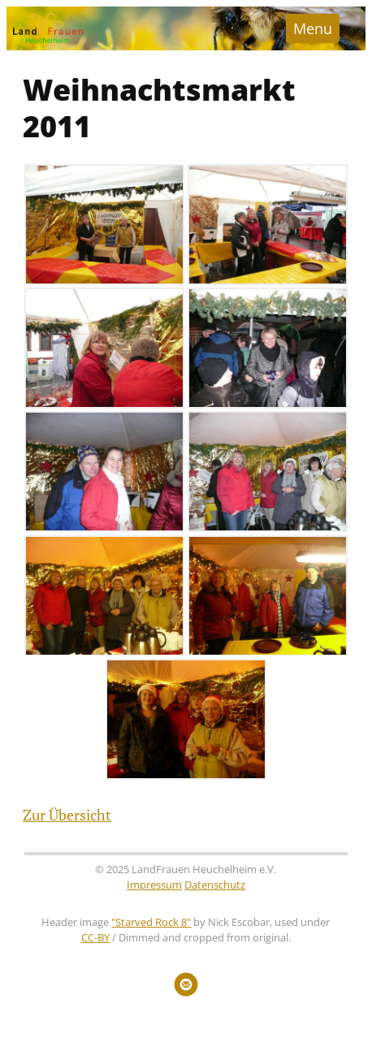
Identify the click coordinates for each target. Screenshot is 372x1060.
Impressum (154, 885)
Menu (312, 28)
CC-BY (95, 938)
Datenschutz (214, 885)
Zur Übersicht (67, 814)
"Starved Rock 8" (151, 922)
